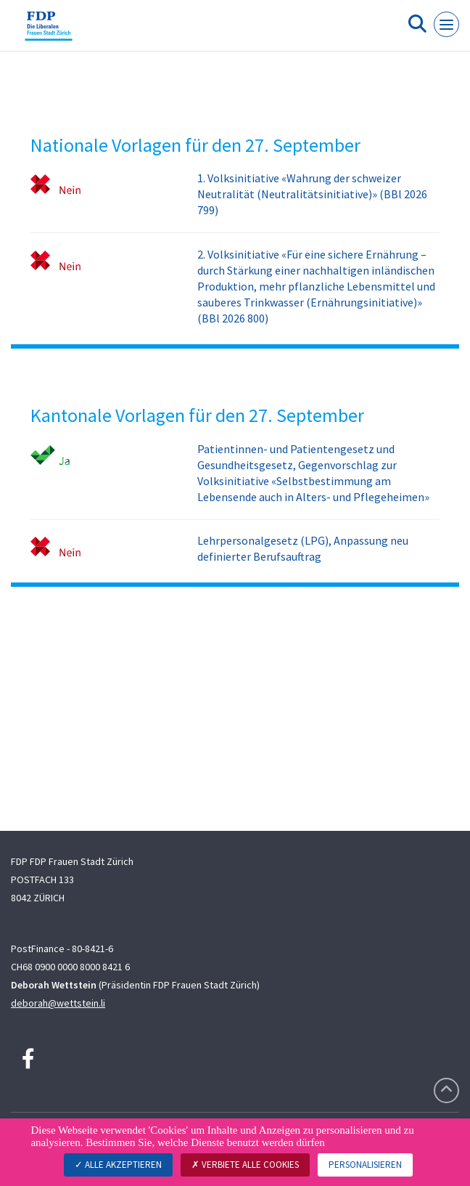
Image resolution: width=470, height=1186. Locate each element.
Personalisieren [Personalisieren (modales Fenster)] (365, 1164)
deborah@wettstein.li (58, 1003)
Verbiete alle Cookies (245, 1164)
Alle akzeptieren (118, 1164)
